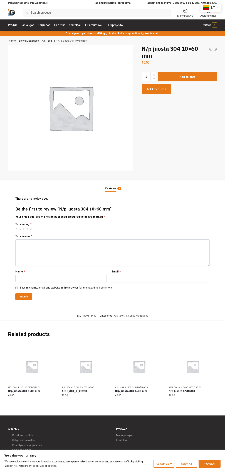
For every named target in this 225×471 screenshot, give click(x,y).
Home (12, 40)
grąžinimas (35, 444)
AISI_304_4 (48, 40)
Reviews (110, 188)
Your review (23, 235)
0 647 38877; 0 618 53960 (202, 2)
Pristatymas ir (20, 444)
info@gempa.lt (39, 2)
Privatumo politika (22, 434)
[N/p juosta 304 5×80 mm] (32, 367)
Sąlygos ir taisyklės (23, 439)
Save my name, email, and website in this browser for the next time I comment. (66, 287)
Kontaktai (121, 439)
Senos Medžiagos (29, 40)
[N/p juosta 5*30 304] (193, 367)
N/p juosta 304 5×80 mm (24, 390)
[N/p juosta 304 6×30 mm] (139, 367)
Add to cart (187, 76)
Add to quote (156, 89)
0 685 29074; (180, 2)
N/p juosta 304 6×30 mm (131, 390)
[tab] (112, 185)
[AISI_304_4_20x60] (86, 367)
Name (20, 271)
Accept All (209, 463)
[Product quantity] (146, 76)
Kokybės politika (21, 449)
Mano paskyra (185, 12)
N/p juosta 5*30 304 (182, 390)
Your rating (23, 224)
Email (116, 271)
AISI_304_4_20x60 (74, 390)
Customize (162, 463)
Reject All (186, 463)
